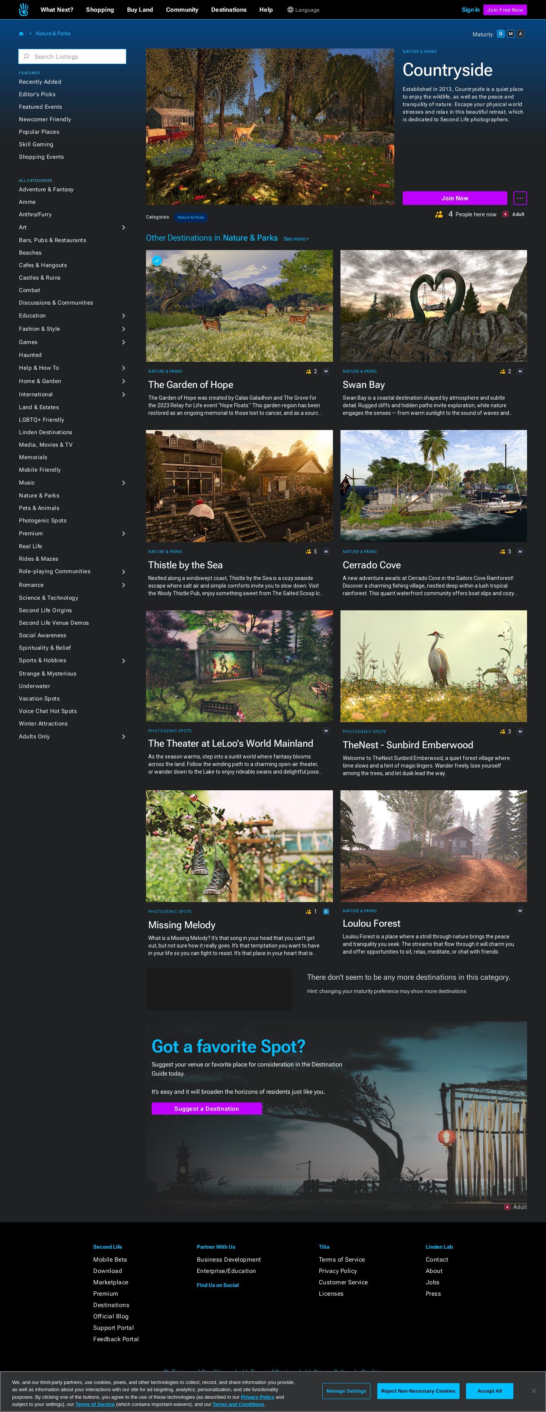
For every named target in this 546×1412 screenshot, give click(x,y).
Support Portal (113, 1327)
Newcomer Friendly (45, 119)
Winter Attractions (43, 723)
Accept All (490, 1391)
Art (23, 227)
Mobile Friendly (40, 469)
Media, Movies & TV (45, 444)
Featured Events (40, 106)
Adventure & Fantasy (46, 189)
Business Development (229, 1259)
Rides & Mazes (38, 558)
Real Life (30, 546)
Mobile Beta (110, 1259)
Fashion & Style (39, 328)
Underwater (34, 686)
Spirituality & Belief (45, 647)
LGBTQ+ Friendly (41, 419)
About (434, 1270)
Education (32, 315)
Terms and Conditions (238, 1404)
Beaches (30, 252)
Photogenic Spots (42, 520)
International (36, 394)
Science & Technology (48, 597)
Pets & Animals (39, 508)
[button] (57, 10)
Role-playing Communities (54, 571)
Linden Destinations (45, 432)
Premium (31, 533)
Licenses (331, 1293)
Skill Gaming (36, 144)
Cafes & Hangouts (43, 265)
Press (433, 1293)
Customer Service (343, 1282)
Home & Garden (40, 381)
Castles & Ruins (40, 277)
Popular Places (39, 131)
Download (107, 1270)
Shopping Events (41, 156)
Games (28, 342)
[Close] (534, 1390)
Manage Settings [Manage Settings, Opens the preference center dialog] (346, 1391)
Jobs (433, 1282)
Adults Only (34, 736)
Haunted (30, 355)
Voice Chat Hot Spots (48, 711)
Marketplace (111, 1282)
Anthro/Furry (35, 214)
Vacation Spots (39, 698)
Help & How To (39, 367)
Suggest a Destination (206, 1108)
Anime (27, 202)
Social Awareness (42, 635)
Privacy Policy (338, 1270)
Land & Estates (39, 407)
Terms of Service (342, 1259)
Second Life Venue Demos (54, 622)
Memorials (33, 457)
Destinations (111, 1305)
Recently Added (40, 81)
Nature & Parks (53, 33)
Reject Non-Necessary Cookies (418, 1391)
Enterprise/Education (226, 1270)
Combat (29, 290)
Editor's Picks (37, 94)
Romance (31, 585)
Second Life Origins (45, 610)
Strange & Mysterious (47, 673)
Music (27, 482)
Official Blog (111, 1316)
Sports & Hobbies (42, 660)
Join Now (454, 198)
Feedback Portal (116, 1339)
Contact (437, 1259)
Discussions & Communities (56, 302)
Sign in (471, 9)
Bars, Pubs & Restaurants (52, 240)
